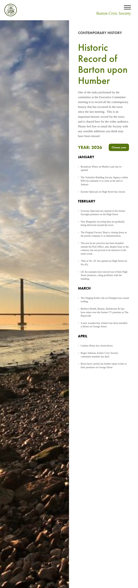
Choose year (119, 147)
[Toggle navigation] (127, 8)
